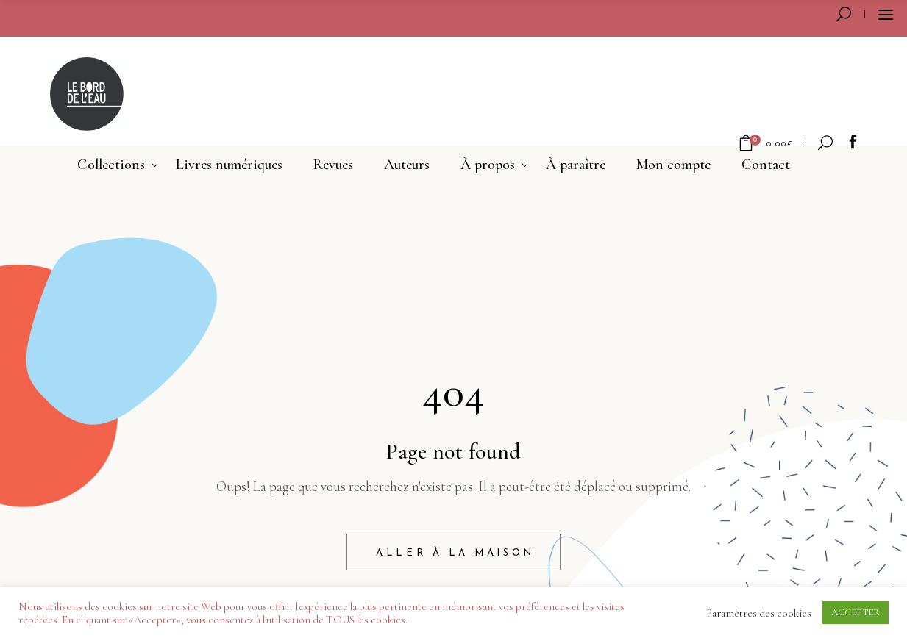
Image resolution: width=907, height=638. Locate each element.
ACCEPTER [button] (855, 612)
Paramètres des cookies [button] (758, 613)
